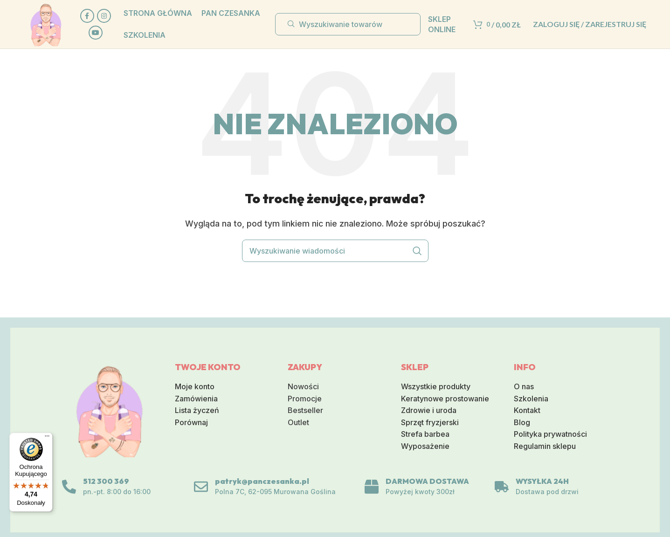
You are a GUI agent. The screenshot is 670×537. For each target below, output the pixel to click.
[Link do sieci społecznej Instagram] (104, 16)
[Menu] (47, 438)
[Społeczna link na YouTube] (96, 33)
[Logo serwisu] (46, 23)
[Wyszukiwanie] (347, 24)
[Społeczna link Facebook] (87, 16)
